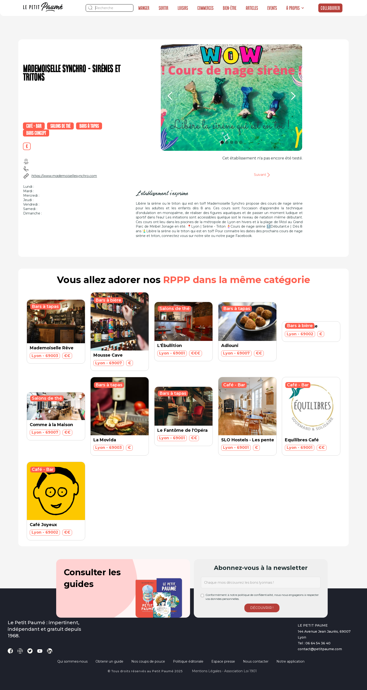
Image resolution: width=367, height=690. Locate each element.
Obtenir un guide (109, 661)
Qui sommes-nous (72, 661)
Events (272, 8)
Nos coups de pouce (148, 661)
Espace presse (223, 661)
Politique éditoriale (188, 661)
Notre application (290, 661)
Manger (143, 8)
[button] (295, 8)
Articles (252, 8)
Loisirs (183, 8)
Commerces (205, 8)
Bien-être (229, 8)
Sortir (163, 8)
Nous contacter (255, 661)
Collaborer (330, 8)
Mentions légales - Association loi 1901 (224, 671)
